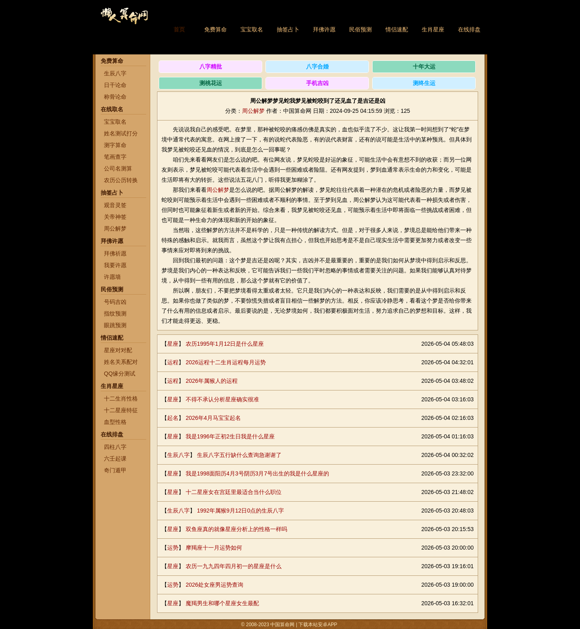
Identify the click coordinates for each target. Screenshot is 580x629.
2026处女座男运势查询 (214, 584)
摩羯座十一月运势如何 (214, 547)
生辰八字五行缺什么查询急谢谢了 (239, 455)
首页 (179, 29)
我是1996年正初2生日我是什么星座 (230, 436)
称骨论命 (115, 96)
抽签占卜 (288, 29)
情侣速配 (396, 29)
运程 (172, 362)
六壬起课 (115, 458)
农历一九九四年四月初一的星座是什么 (234, 566)
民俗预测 (360, 29)
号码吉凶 (115, 302)
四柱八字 (115, 447)
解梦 (223, 190)
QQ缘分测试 (119, 373)
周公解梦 (115, 228)
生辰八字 (115, 73)
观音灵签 (115, 205)
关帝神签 (115, 217)
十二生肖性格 (121, 398)
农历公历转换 (121, 180)
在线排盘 (469, 29)
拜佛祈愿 (115, 253)
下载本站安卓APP (318, 624)
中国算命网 (124, 20)
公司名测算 (118, 168)
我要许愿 (115, 265)
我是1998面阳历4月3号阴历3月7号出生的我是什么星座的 (257, 473)
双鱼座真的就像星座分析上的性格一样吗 (236, 529)
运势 (172, 547)
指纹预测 (115, 313)
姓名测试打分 (121, 133)
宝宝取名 (251, 29)
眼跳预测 (115, 325)
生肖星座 (433, 29)
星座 (172, 343)
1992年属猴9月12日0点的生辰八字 (240, 510)
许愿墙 (112, 277)
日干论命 (115, 85)
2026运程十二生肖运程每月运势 (226, 362)
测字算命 (115, 145)
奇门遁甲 (115, 470)
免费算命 (215, 29)
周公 (212, 190)
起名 (172, 418)
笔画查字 (115, 157)
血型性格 (115, 422)
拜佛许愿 (324, 29)
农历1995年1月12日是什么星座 (225, 343)
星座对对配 (118, 350)
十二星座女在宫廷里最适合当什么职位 (234, 492)
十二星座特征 (121, 410)
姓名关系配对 (121, 362)
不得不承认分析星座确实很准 (222, 399)
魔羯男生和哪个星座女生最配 (222, 603)
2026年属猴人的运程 (212, 381)
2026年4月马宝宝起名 (213, 418)
